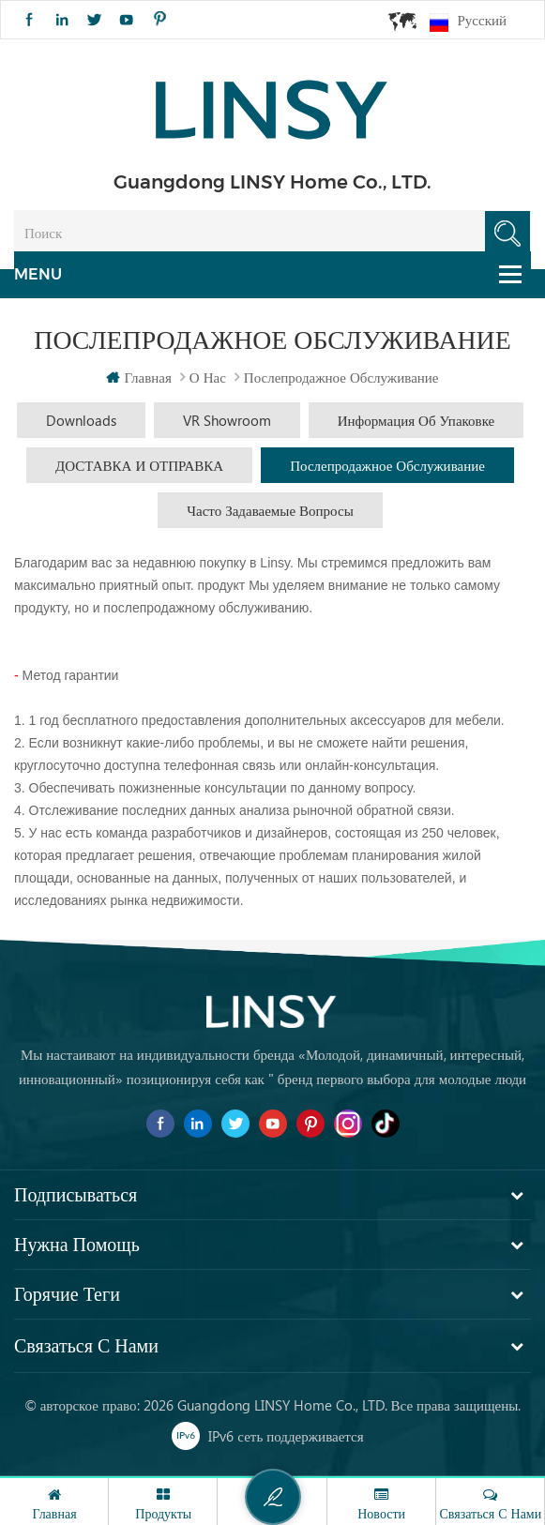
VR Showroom (227, 420)
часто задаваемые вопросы (270, 510)
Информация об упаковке (416, 420)
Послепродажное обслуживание (387, 465)
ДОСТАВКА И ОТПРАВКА (139, 465)
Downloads (81, 420)
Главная (138, 377)
